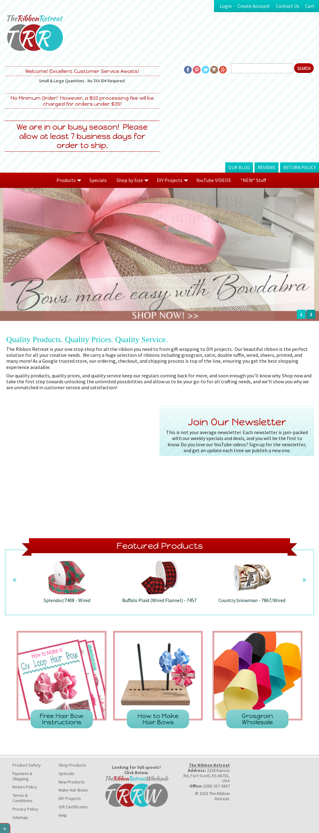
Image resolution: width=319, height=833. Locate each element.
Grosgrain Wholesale (257, 719)
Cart (309, 6)
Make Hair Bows (73, 790)
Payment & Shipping (22, 776)
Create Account (253, 6)
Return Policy (299, 167)
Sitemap (20, 817)
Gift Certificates (73, 807)
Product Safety (26, 765)
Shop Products (72, 765)
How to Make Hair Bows (158, 719)
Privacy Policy (25, 809)
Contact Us (287, 6)
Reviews (266, 167)
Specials (98, 180)
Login (226, 6)
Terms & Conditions (22, 797)
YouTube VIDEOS (213, 180)
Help (63, 815)
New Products (72, 782)
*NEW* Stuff (253, 180)
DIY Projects (70, 798)
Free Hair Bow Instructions (61, 719)
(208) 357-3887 (216, 786)
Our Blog (239, 167)
